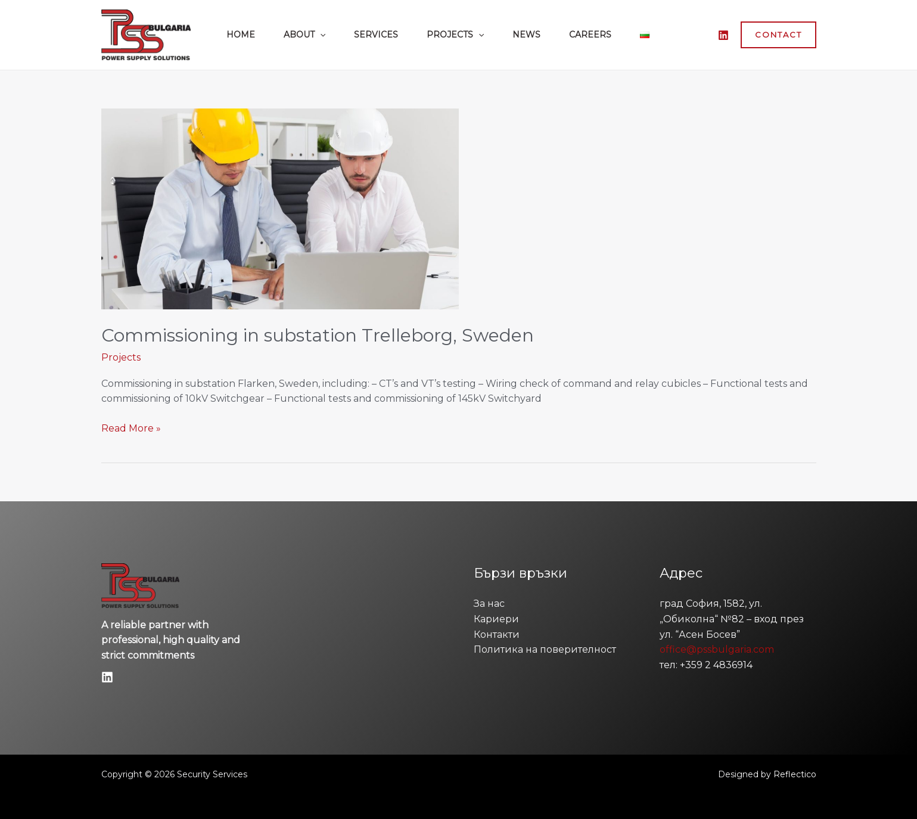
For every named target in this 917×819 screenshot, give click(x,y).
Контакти (497, 634)
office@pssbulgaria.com (717, 649)
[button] (320, 35)
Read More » (131, 427)
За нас (489, 603)
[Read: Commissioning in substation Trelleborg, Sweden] (280, 208)
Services (376, 34)
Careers (590, 34)
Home (240, 34)
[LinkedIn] (723, 35)
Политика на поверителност (545, 649)
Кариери (496, 619)
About (304, 35)
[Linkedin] (107, 677)
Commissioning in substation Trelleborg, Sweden (317, 335)
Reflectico (794, 774)
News (526, 34)
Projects (455, 35)
